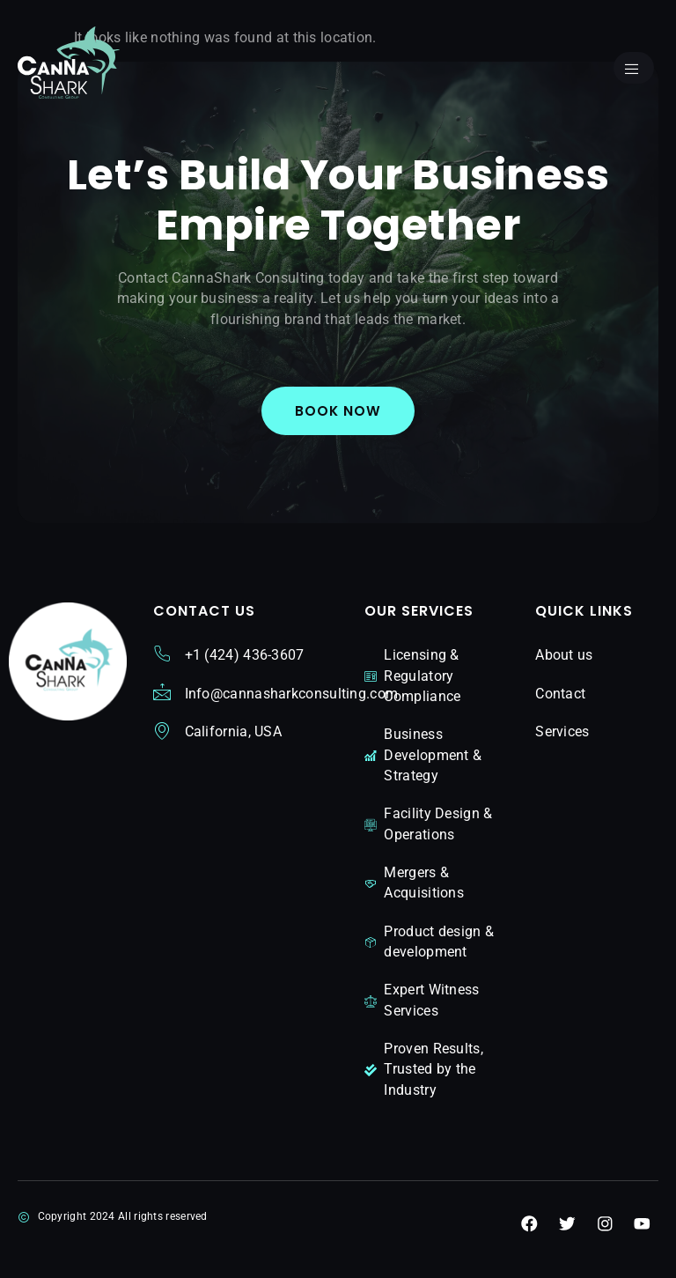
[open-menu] (632, 68)
